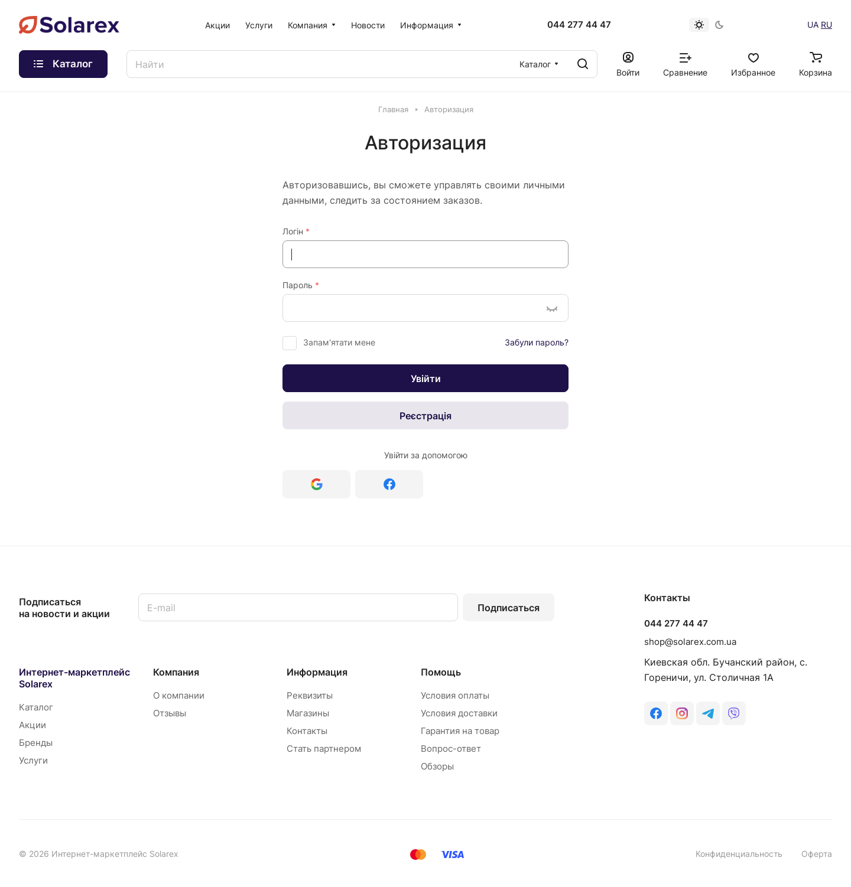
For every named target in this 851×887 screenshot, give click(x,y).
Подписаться (509, 608)
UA (812, 24)
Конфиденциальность (739, 854)
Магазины (308, 713)
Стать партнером (324, 748)
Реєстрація (425, 416)
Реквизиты (310, 695)
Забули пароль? (537, 342)
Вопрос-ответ (451, 748)
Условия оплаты (455, 695)
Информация (317, 672)
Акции (32, 725)
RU (826, 24)
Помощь (441, 672)
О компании (178, 695)
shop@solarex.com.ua (690, 641)
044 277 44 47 (579, 24)
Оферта (816, 854)
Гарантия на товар (460, 730)
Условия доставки (459, 713)
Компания (176, 672)
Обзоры (437, 766)
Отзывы (169, 713)
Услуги (33, 760)
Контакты (307, 730)
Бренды (36, 742)
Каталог (36, 707)
